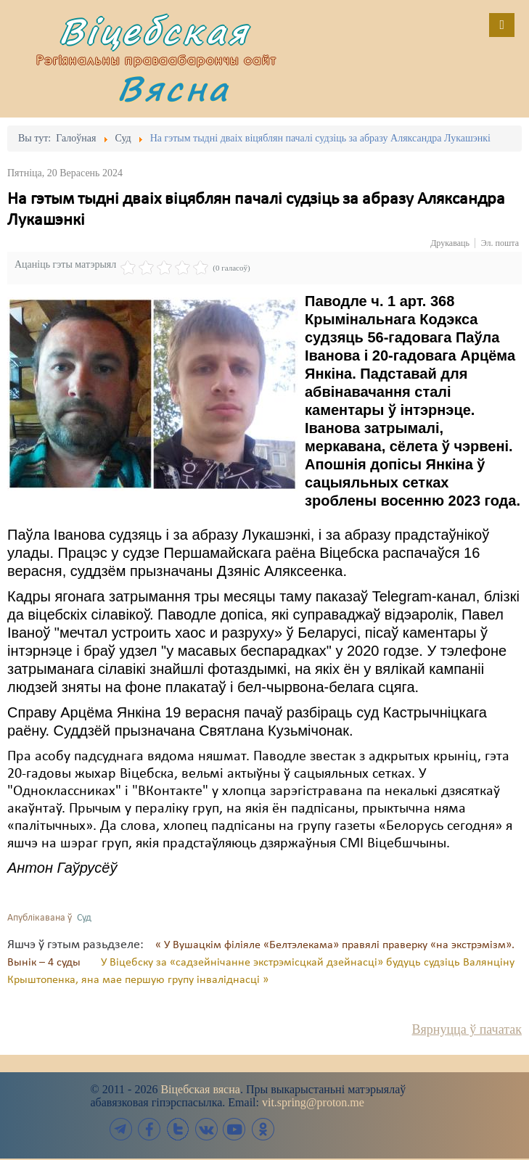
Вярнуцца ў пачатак (467, 1029)
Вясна (173, 88)
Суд (84, 918)
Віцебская (154, 30)
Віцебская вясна (199, 1089)
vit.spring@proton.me (313, 1102)
